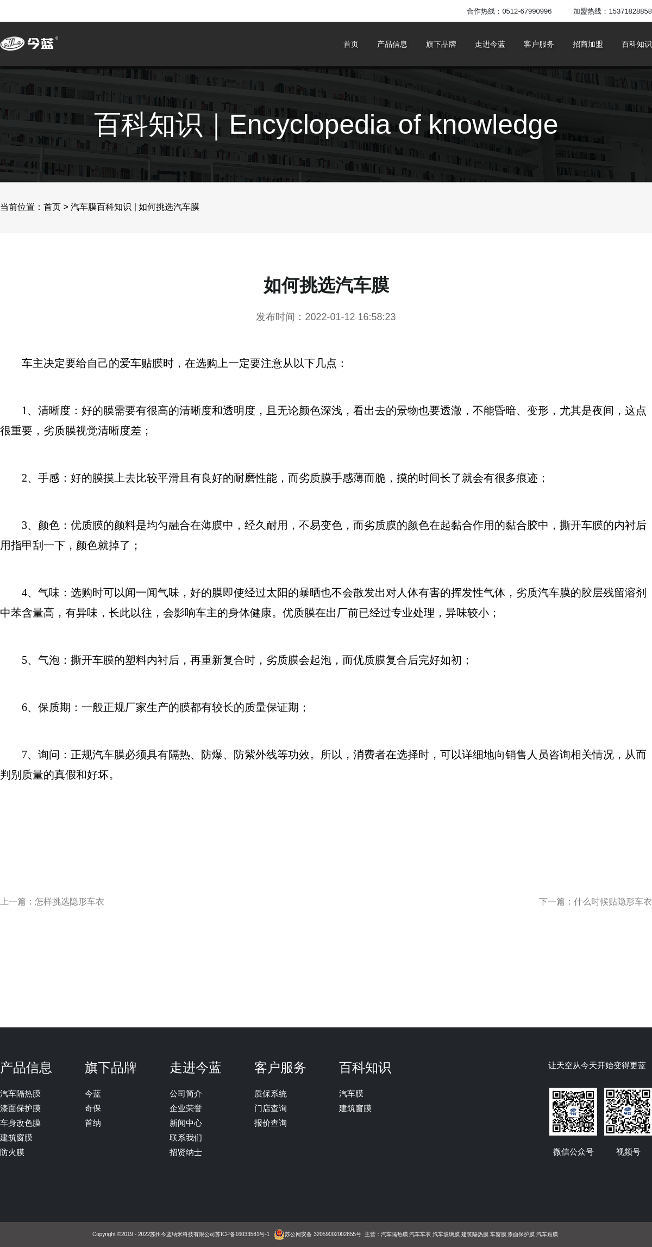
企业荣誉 (186, 1108)
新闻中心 (186, 1122)
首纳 (93, 1122)
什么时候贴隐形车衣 (613, 901)
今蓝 (93, 1093)
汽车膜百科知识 (101, 206)
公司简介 (186, 1093)
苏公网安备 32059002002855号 (323, 1234)
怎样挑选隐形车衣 (69, 901)
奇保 (93, 1108)
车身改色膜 (20, 1122)
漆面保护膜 (20, 1108)
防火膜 (12, 1152)
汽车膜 (351, 1093)
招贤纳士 (186, 1152)
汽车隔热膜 (20, 1093)
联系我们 (186, 1137)
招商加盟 (588, 44)
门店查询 (270, 1108)
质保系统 (270, 1093)
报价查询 (270, 1122)
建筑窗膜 (16, 1137)
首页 (351, 44)
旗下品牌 (441, 44)
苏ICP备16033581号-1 (242, 1234)
